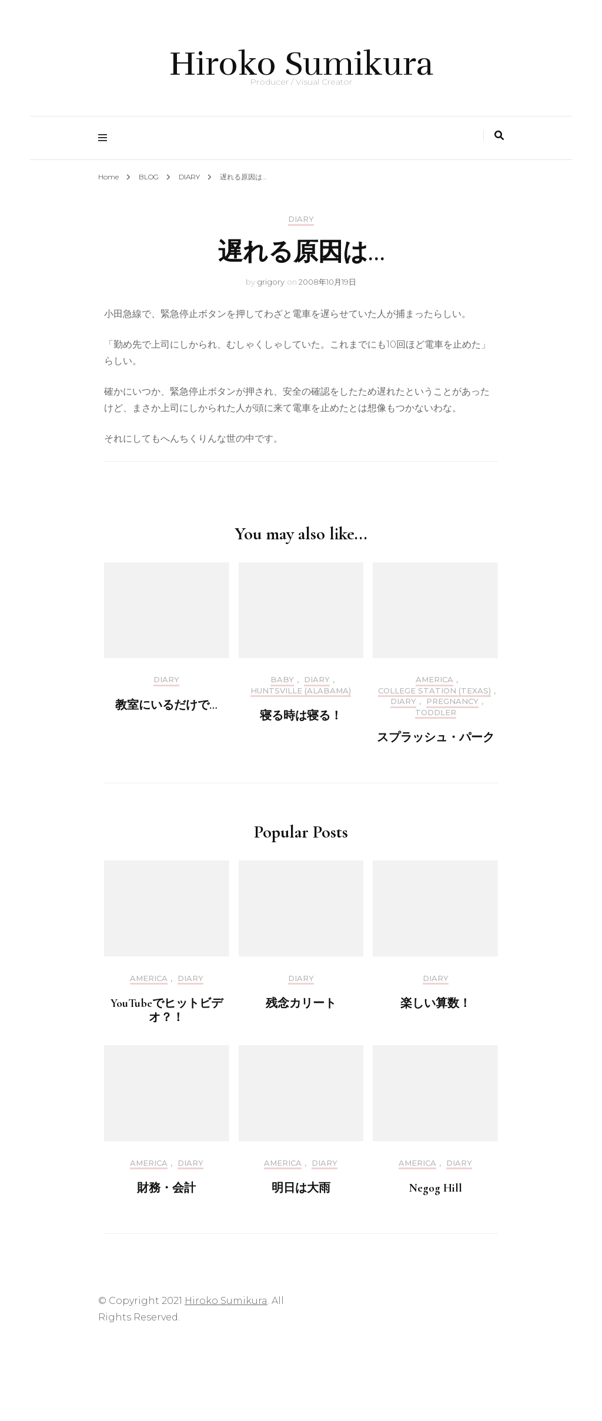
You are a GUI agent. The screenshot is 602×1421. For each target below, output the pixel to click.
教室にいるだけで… (166, 705)
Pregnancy (452, 701)
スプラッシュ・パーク (435, 737)
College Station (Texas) (434, 690)
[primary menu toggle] (105, 138)
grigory (271, 281)
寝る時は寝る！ (301, 716)
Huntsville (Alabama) (300, 690)
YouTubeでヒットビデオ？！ (167, 1010)
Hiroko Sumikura (301, 64)
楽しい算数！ (435, 1003)
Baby (282, 679)
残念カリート (301, 1003)
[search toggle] (499, 136)
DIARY (301, 219)
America (434, 679)
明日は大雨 (301, 1188)
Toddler (435, 712)
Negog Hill (435, 1188)
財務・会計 (166, 1188)
